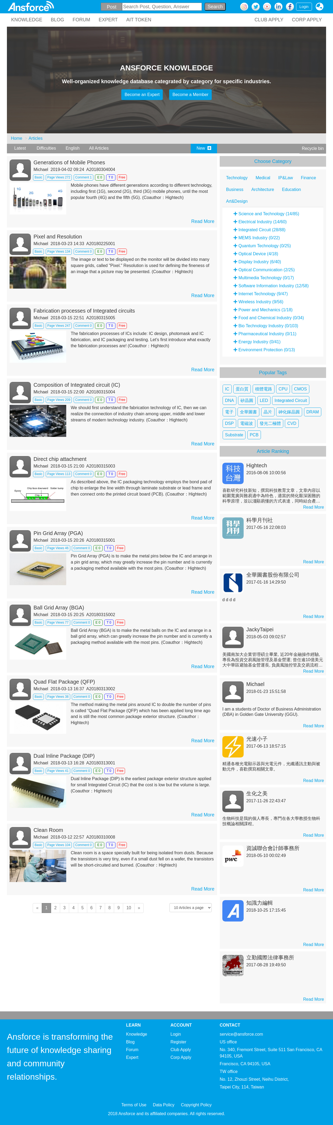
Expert (132, 1057)
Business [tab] (234, 189)
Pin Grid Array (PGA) (58, 533)
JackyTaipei (259, 629)
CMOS (300, 389)
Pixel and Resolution (58, 237)
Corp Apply (180, 1057)
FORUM (81, 19)
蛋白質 (242, 389)
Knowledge (136, 1034)
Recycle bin (313, 148)
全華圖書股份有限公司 (272, 575)
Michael (255, 684)
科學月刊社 (259, 520)
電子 (229, 412)
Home (16, 138)
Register (178, 1042)
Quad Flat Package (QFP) (64, 682)
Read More (202, 221)
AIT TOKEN (138, 19)
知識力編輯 (259, 903)
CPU (283, 389)
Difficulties (46, 148)
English (73, 148)
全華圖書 (248, 412)
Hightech (256, 465)
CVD (291, 423)
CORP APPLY (307, 19)
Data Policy (163, 1105)
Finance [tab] (308, 177)
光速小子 (257, 739)
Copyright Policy (196, 1105)
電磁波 (246, 423)
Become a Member (190, 94)
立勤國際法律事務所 (270, 957)
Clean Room (48, 830)
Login (304, 7)
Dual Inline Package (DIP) (64, 756)
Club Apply (180, 1049)
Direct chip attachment (60, 459)
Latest (20, 148)
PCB (254, 435)
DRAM (312, 412)
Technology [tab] (237, 177)
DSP (229, 423)
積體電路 (263, 389)
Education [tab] (291, 189)
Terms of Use (133, 1105)
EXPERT (108, 19)
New (204, 148)
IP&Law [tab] (285, 177)
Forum (132, 1049)
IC (227, 389)
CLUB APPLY (269, 19)
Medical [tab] (263, 177)
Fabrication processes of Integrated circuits (84, 311)
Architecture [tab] (262, 189)
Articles (35, 138)
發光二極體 (270, 423)
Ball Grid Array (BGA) (59, 608)
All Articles (99, 148)
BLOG (57, 19)
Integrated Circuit (290, 400)
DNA (229, 400)
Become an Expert (142, 94)
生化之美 (257, 793)
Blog (130, 1042)
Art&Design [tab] (237, 201)
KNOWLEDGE (26, 19)
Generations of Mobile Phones (69, 162)
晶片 (268, 412)
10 (128, 907)
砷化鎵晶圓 (289, 412)
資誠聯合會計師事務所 (272, 848)
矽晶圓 (246, 400)
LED (264, 400)
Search (215, 6)
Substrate (234, 435)
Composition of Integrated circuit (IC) (77, 385)
